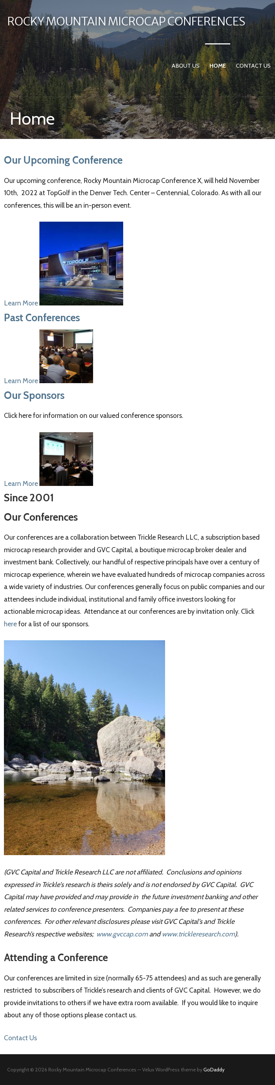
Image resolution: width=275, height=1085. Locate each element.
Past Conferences (42, 317)
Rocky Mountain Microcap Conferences (126, 21)
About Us (185, 65)
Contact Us (253, 65)
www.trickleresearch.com (198, 934)
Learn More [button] (21, 303)
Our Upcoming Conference (63, 160)
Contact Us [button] (20, 1037)
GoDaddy (214, 1069)
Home (217, 65)
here (10, 623)
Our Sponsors (34, 395)
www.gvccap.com (122, 934)
